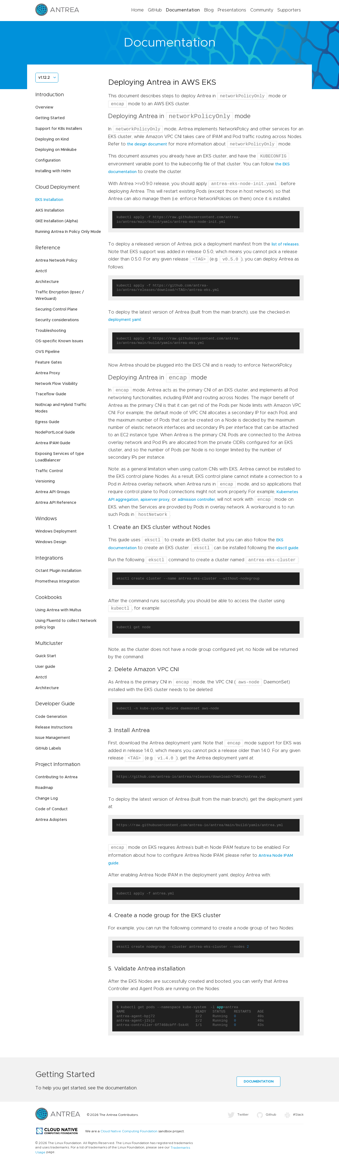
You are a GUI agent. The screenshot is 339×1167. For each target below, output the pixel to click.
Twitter (238, 1117)
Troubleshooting (50, 331)
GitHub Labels (48, 748)
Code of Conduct (51, 809)
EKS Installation (49, 200)
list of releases (285, 245)
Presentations (232, 10)
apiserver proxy (155, 502)
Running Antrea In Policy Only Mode (68, 232)
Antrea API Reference (55, 503)
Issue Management (52, 738)
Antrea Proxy (47, 373)
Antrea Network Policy (56, 260)
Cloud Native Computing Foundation (128, 1134)
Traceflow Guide (50, 394)
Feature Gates (48, 362)
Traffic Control (49, 471)
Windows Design (50, 542)
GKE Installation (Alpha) (56, 221)
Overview (44, 107)
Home (137, 10)
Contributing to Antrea (56, 777)
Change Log (46, 798)
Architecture (47, 282)
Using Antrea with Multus (58, 610)
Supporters (289, 10)
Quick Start (45, 656)
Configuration (48, 160)
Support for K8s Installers (58, 129)
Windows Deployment (56, 531)
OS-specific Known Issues (59, 341)
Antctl (41, 271)
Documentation (183, 10)
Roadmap (44, 788)
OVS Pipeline (47, 352)
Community (261, 10)
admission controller (196, 502)
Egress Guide (47, 422)
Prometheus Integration (57, 581)
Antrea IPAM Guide (52, 443)
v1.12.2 (44, 78)
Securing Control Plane (56, 309)
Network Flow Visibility (56, 384)
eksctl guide (287, 551)
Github (266, 1117)
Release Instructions (54, 727)
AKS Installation (49, 210)
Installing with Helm (53, 171)
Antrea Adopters (51, 820)
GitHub (155, 10)
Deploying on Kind (52, 139)
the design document (147, 145)
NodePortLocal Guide (55, 432)
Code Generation (51, 717)
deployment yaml (124, 321)
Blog (209, 10)
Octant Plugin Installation (58, 571)
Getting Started (50, 118)
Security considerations (57, 320)
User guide (45, 667)
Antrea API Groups (52, 492)
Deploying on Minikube (56, 150)
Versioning (45, 481)
